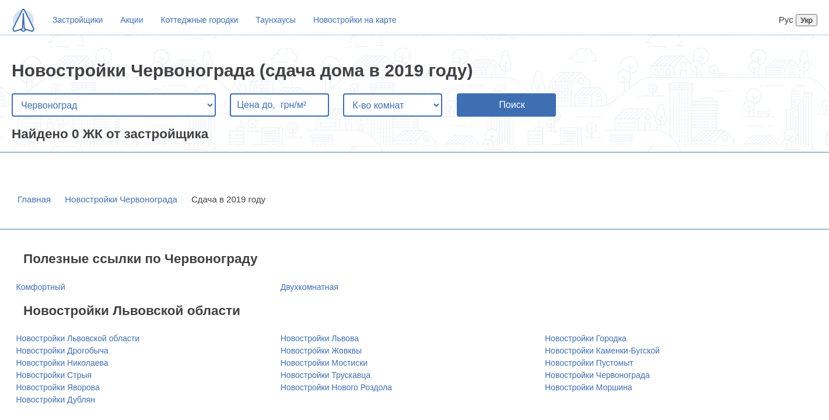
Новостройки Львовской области (78, 338)
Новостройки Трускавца (325, 375)
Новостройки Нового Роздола (336, 387)
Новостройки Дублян (55, 399)
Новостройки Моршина (588, 387)
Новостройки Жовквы (321, 350)
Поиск (511, 105)
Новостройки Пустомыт (589, 363)
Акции (131, 19)
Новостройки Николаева (62, 363)
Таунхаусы (276, 19)
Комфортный (40, 287)
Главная (34, 199)
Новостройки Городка (586, 338)
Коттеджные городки (199, 19)
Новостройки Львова (320, 338)
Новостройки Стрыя (54, 375)
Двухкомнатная (309, 287)
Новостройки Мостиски (324, 363)
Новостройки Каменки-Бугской (602, 350)
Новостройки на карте (355, 19)
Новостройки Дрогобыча (62, 350)
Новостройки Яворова (58, 387)
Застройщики (78, 19)
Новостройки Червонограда (121, 199)
